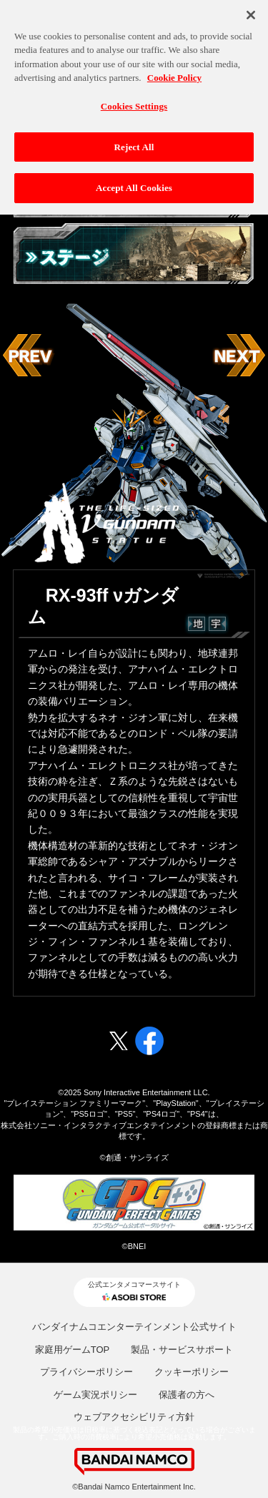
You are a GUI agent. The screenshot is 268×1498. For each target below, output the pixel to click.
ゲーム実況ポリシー (95, 1394)
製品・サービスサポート (182, 1349)
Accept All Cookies (134, 185)
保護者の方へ (186, 1394)
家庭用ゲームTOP (72, 1349)
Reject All (134, 143)
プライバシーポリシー (86, 1371)
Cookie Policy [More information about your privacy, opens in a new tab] (174, 74)
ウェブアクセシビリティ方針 (134, 1416)
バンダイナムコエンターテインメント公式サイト (134, 1326)
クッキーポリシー (191, 1371)
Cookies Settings (134, 102)
